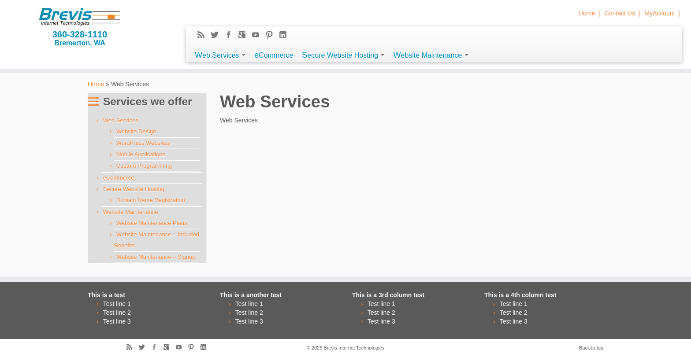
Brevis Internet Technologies (353, 347)
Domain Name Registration (150, 200)
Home (587, 13)
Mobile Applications (140, 154)
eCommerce (273, 55)
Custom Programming (144, 165)
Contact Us (620, 13)
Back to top (591, 347)
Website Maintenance (430, 55)
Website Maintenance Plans (151, 223)
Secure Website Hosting (343, 55)
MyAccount (659, 13)
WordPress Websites (143, 143)
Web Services (220, 55)
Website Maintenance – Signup (156, 257)
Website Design (136, 131)
